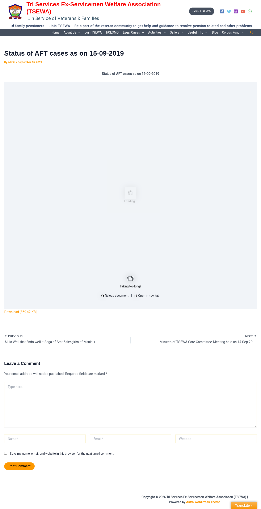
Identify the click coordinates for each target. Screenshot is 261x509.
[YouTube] (243, 11)
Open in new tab (147, 295)
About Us (72, 32)
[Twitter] (229, 11)
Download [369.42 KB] (20, 312)
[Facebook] (222, 11)
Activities (157, 32)
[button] (201, 11)
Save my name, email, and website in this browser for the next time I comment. (62, 453)
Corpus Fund (233, 32)
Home (55, 32)
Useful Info (197, 32)
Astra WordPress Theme (203, 502)
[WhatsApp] (250, 11)
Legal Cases (133, 32)
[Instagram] (236, 11)
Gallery (177, 32)
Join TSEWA (93, 32)
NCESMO (112, 32)
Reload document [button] (115, 295)
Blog (215, 32)
